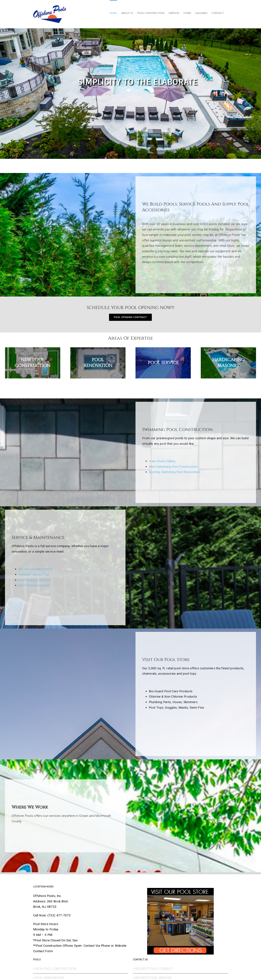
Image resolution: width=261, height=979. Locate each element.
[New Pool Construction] (32, 362)
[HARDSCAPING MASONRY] (228, 362)
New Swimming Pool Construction (173, 467)
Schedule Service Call (33, 574)
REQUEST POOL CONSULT (154, 969)
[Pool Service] (163, 362)
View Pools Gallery (162, 461)
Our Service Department (35, 569)
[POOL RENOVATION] (98, 362)
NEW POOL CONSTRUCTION (55, 969)
